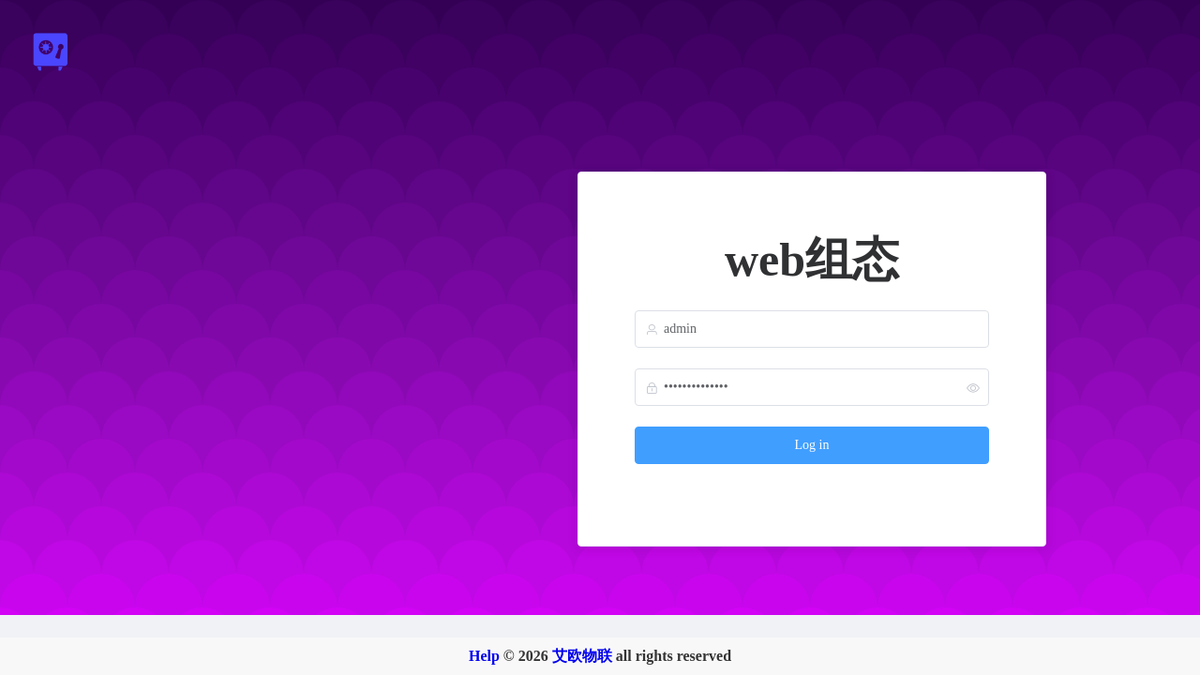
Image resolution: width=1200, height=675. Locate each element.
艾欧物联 (582, 656)
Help (484, 656)
